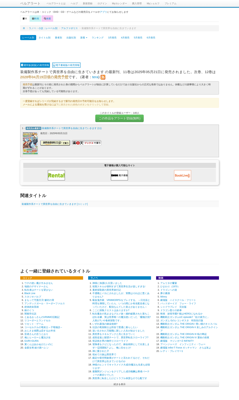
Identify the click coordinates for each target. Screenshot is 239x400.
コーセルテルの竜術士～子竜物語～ (43, 327)
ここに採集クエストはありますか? (110, 310)
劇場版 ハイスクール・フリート (178, 299)
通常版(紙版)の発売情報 (35, 65)
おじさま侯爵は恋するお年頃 (39, 330)
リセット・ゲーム (33, 323)
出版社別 (71, 37)
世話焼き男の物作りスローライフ (110, 340)
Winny (163, 296)
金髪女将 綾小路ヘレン (36, 347)
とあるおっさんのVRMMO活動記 (42, 316)
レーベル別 (28, 37)
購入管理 (137, 3)
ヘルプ (74, 3)
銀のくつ (29, 310)
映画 (35, 18)
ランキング (98, 37)
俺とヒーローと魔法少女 (37, 337)
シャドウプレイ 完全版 (173, 306)
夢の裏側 (165, 293)
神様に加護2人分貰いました (107, 282)
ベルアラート (30, 3)
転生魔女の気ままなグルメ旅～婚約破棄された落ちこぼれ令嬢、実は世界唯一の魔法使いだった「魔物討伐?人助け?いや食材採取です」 (121, 316)
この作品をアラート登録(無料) (119, 118)
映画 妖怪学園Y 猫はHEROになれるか (181, 313)
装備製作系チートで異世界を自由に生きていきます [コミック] (55, 203)
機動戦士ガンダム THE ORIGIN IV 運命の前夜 (184, 337)
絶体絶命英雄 (31, 306)
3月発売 (112, 37)
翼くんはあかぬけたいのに (38, 344)
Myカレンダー (119, 3)
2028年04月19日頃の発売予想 (44, 77)
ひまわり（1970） (170, 286)
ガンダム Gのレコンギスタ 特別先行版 (181, 320)
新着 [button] (83, 37)
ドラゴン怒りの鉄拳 (171, 310)
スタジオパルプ (32, 296)
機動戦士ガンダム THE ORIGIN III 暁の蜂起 (183, 333)
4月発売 (125, 37)
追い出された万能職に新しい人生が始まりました (118, 330)
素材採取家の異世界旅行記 (106, 289)
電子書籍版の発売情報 (66, 65)
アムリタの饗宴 (168, 282)
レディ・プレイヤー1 (171, 350)
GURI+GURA (31, 340)
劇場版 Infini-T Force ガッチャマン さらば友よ (185, 347)
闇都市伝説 (30, 313)
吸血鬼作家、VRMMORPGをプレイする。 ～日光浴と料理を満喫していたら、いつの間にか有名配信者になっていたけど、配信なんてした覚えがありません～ (121, 303)
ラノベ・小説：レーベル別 (43, 28)
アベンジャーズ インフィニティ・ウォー (183, 344)
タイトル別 (44, 37)
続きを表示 (120, 383)
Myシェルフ (153, 3)
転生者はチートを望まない (38, 289)
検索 (47, 18)
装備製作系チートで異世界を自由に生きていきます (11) (72, 128)
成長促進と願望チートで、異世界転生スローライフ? (120, 337)
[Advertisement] (119, 51)
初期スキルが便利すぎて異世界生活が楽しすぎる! (118, 286)
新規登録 (87, 3)
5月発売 (138, 37)
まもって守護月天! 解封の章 (39, 299)
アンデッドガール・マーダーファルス (44, 303)
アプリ (103, 12)
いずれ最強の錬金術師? (105, 323)
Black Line (30, 293)
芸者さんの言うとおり (36, 333)
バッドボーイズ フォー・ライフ (178, 303)
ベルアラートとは (56, 3)
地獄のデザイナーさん (36, 286)
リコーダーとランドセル (37, 320)
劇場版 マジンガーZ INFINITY (177, 340)
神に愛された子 (100, 350)
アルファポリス (69, 28)
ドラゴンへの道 (168, 289)
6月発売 (151, 37)
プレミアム (170, 3)
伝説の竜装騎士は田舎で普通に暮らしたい (115, 327)
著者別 (58, 37)
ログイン (102, 3)
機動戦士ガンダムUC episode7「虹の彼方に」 (185, 316)
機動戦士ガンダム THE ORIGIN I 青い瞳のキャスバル (188, 323)
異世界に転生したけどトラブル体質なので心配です (119, 378)
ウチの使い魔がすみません (38, 282)
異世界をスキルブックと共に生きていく (113, 333)
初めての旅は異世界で (104, 354)
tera (95, 77)
